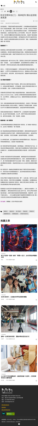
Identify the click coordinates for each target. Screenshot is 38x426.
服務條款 (4, 407)
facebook (2, 11)
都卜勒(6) (18, 211)
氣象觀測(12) (7, 213)
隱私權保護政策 (5, 405)
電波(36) (25, 211)
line (7, 11)
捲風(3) (5, 211)
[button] (36, 2)
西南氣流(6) (15, 213)
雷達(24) (32, 211)
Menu (2, 2)
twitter (5, 11)
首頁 (2, 9)
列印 (14, 11)
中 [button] (10, 11)
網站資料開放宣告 (6, 409)
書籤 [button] (16, 11)
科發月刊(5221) (24, 213)
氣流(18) (12, 211)
